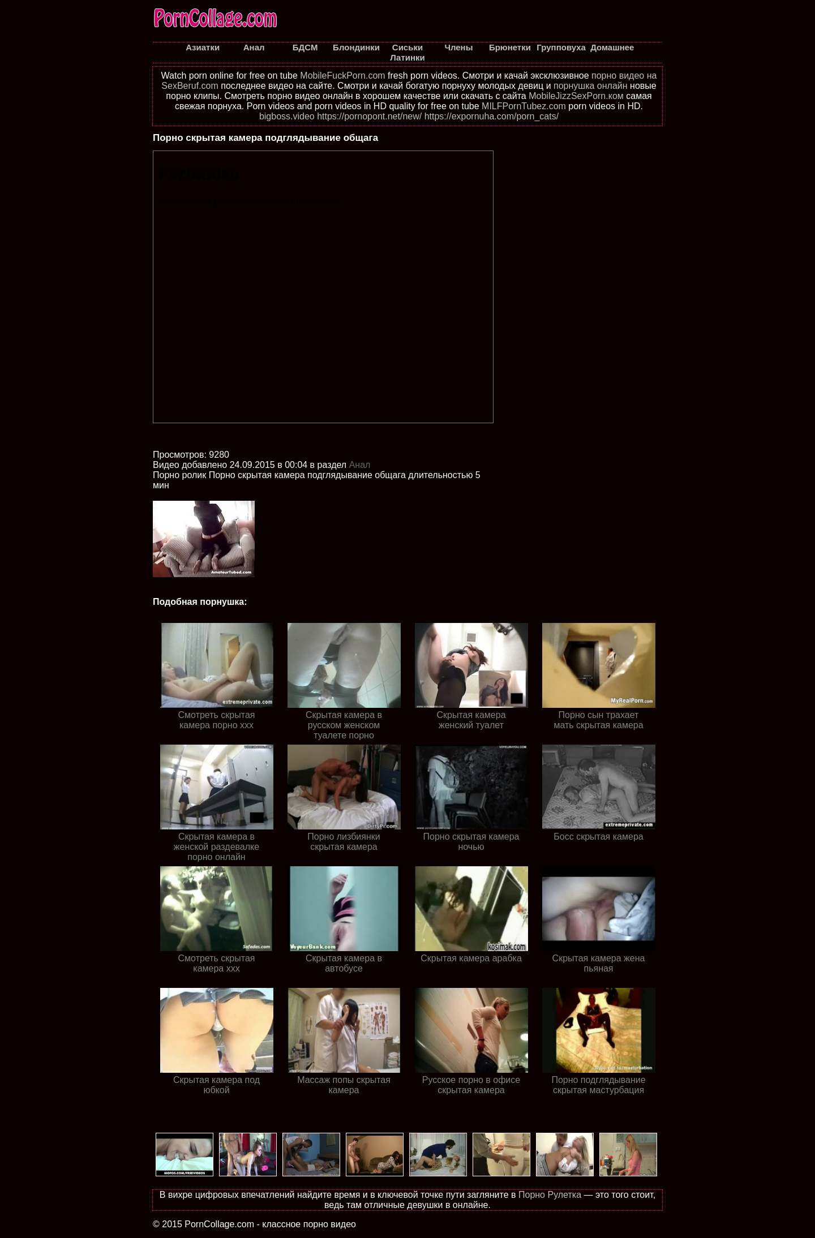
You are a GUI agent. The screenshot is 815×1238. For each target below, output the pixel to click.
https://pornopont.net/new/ (369, 116)
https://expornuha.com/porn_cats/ (491, 116)
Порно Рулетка (549, 1195)
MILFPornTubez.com (524, 106)
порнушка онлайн (591, 86)
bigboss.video (287, 116)
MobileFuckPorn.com (342, 75)
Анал (360, 465)
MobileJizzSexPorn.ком (576, 96)
